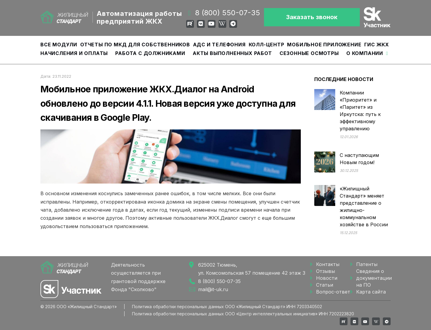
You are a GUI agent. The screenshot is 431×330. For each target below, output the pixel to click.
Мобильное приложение (324, 45)
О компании (364, 53)
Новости (326, 278)
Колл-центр (266, 45)
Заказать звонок (311, 17)
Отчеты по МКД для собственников (135, 45)
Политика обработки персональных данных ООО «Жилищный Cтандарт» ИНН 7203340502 (227, 306)
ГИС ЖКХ (376, 45)
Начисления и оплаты (74, 53)
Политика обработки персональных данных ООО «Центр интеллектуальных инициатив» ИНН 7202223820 (243, 313)
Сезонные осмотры (309, 53)
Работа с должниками (150, 53)
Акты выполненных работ (232, 53)
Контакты (327, 264)
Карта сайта (371, 292)
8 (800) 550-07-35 (227, 12)
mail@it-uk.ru (213, 289)
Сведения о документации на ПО (373, 278)
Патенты (366, 264)
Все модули (58, 45)
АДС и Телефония (219, 45)
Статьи (324, 285)
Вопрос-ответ (333, 292)
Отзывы (325, 271)
